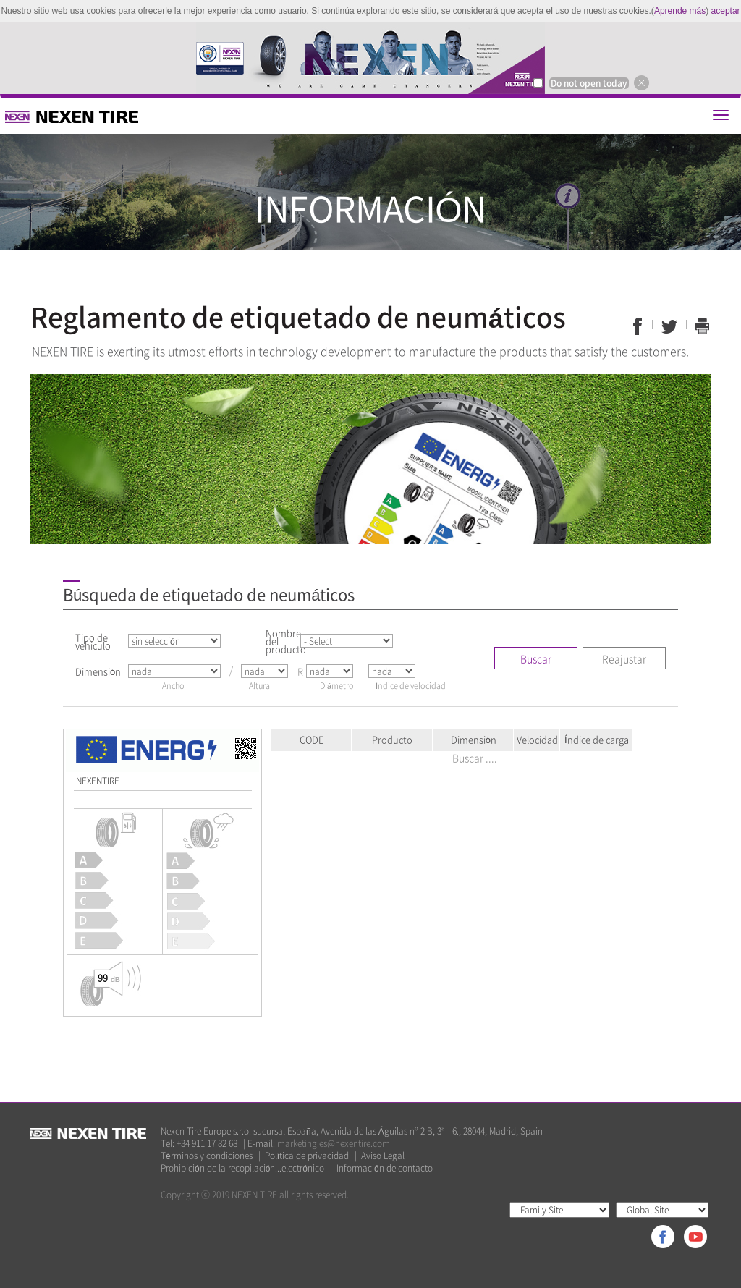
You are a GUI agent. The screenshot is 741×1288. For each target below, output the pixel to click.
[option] (370, 58)
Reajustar (624, 658)
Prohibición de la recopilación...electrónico (242, 1168)
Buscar (535, 658)
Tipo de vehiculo (93, 641)
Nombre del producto (282, 641)
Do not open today (589, 83)
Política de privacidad (307, 1156)
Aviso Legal (383, 1156)
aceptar (725, 11)
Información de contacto (384, 1168)
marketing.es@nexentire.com (333, 1143)
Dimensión (98, 671)
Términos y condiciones (207, 1156)
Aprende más (680, 11)
